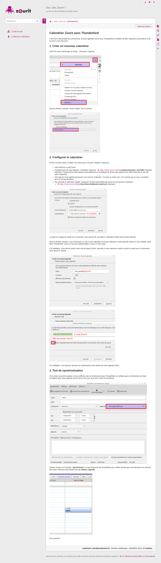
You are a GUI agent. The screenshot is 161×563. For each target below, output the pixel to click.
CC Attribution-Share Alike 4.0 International (138, 556)
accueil (50, 21)
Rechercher (37, 21)
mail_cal (62, 21)
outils (55, 21)
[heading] (23, 31)
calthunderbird (72, 21)
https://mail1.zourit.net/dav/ (110, 170)
